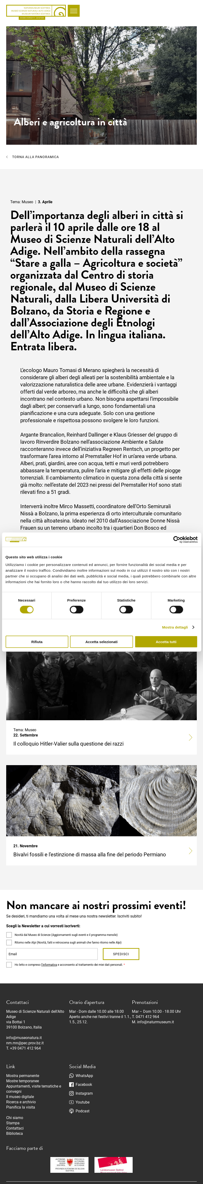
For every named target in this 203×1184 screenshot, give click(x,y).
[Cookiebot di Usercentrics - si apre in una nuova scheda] (177, 539)
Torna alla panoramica (35, 157)
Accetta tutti (166, 642)
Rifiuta (36, 642)
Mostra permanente (22, 1075)
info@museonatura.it (24, 1037)
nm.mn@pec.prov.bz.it (25, 1043)
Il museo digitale (20, 1096)
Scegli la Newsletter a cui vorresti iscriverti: (43, 926)
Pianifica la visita (20, 1107)
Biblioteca (14, 1133)
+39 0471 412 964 (25, 1048)
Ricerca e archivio (21, 1102)
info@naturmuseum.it (155, 1022)
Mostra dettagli (175, 627)
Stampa (13, 1123)
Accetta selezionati (101, 642)
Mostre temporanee (22, 1081)
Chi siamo (14, 1117)
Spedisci (121, 954)
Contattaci (15, 1128)
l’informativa (49, 964)
